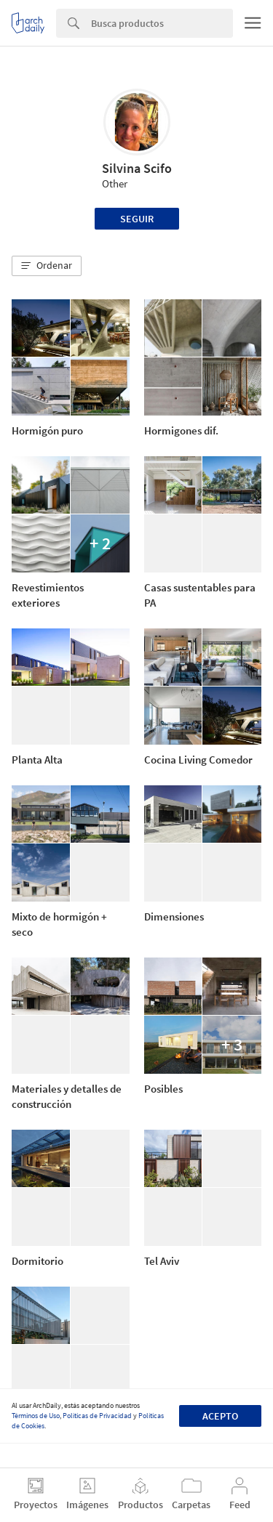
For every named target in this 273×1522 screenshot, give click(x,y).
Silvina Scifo (137, 168)
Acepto (220, 1415)
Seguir (137, 218)
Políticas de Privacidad (97, 1415)
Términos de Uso (36, 1415)
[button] (47, 266)
